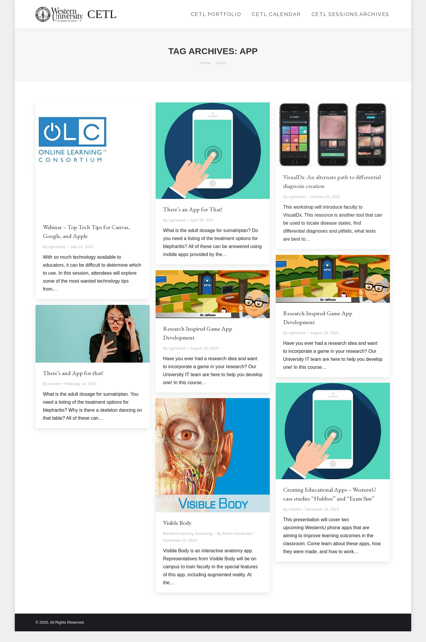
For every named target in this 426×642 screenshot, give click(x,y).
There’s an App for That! (192, 220)
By (54, 257)
